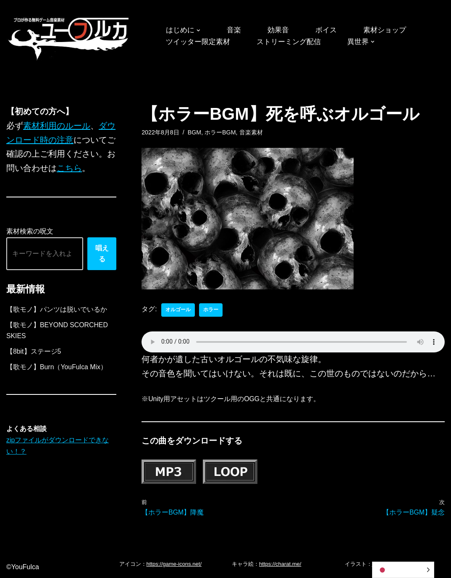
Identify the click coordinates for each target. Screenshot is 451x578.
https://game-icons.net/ (174, 564)
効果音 (281, 30)
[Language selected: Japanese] (403, 570)
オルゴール (178, 310)
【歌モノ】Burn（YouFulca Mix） (57, 368)
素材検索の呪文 (29, 232)
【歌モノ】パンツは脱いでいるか (56, 310)
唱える (102, 254)
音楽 (236, 30)
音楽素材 (251, 132)
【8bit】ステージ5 (33, 353)
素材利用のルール (56, 126)
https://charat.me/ (280, 564)
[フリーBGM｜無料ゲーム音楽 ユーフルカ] (69, 37)
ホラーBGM (220, 132)
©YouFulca (22, 567)
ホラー (210, 310)
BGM (195, 132)
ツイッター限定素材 (200, 42)
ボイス (330, 30)
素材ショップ (391, 30)
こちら (69, 168)
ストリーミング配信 (294, 42)
